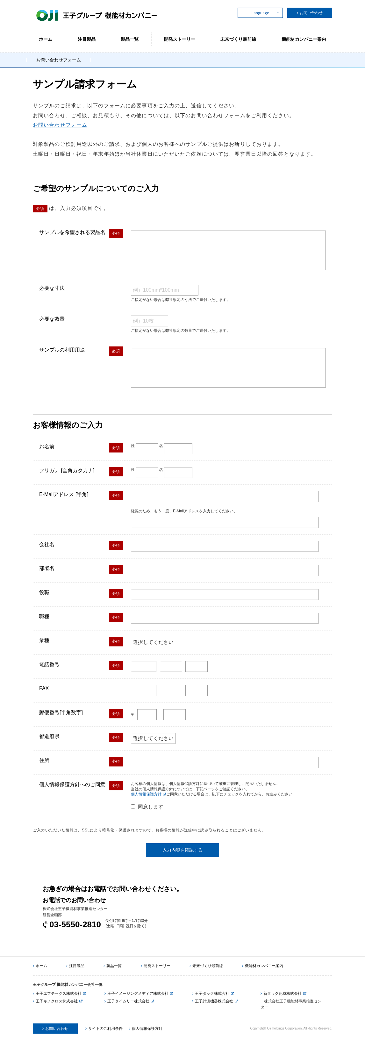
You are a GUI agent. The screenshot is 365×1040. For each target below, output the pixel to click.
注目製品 (75, 966)
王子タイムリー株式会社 (126, 1001)
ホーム (40, 966)
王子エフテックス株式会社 (57, 993)
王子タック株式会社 (210, 993)
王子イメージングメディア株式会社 (136, 993)
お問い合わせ (311, 13)
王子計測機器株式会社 (212, 1001)
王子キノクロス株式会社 (55, 1001)
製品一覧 (113, 966)
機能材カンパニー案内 (262, 966)
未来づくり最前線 (206, 966)
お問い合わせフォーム (60, 125)
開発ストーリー (155, 966)
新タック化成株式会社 (281, 993)
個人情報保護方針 (146, 794)
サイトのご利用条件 (104, 1028)
